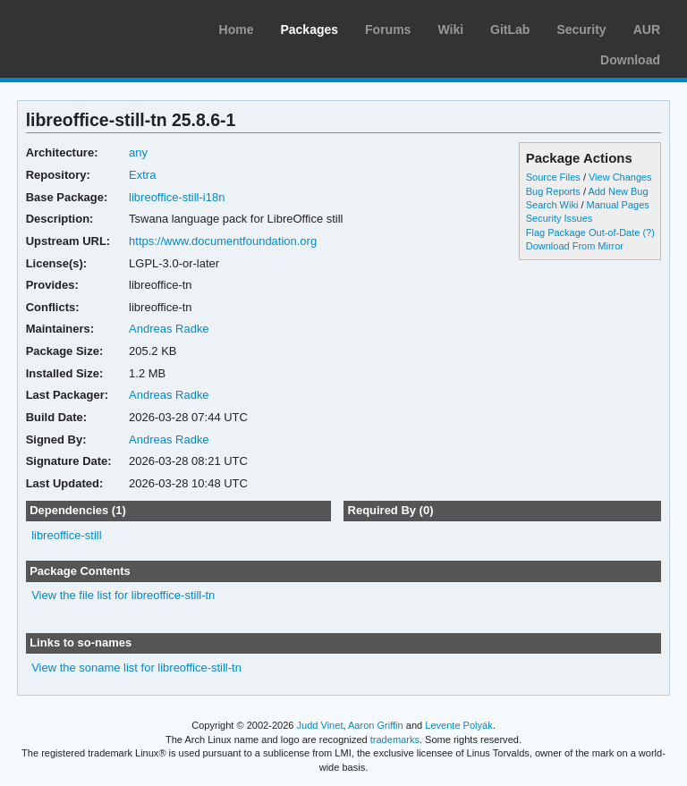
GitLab (510, 29)
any (138, 152)
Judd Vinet (320, 725)
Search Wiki (552, 204)
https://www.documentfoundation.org (223, 241)
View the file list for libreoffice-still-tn (123, 595)
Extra (142, 175)
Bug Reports (553, 191)
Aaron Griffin (375, 725)
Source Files (553, 177)
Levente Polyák (458, 725)
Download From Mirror (574, 246)
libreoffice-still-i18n (177, 197)
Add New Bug (618, 191)
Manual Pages (618, 204)
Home (236, 29)
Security (581, 29)
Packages (309, 29)
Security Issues (559, 218)
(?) (648, 232)
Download (630, 60)
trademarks (395, 739)
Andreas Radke (169, 328)
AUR (646, 29)
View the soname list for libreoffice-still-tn (136, 667)
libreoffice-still (66, 535)
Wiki (450, 29)
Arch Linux (98, 27)
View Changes (620, 177)
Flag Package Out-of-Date (583, 232)
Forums (388, 29)
